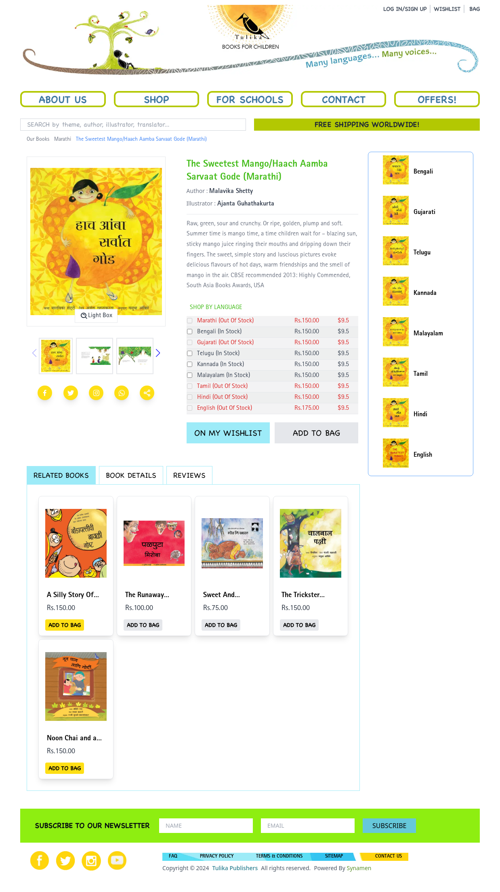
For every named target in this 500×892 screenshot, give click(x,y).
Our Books (38, 139)
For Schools (250, 99)
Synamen (359, 868)
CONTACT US (388, 856)
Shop (156, 99)
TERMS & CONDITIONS (279, 856)
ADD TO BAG (316, 433)
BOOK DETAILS (131, 475)
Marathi (62, 139)
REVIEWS (189, 475)
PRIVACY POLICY (216, 856)
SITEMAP (334, 856)
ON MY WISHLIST (228, 433)
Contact (344, 99)
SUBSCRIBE (389, 825)
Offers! (437, 99)
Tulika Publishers (235, 868)
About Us (63, 99)
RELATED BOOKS (61, 475)
